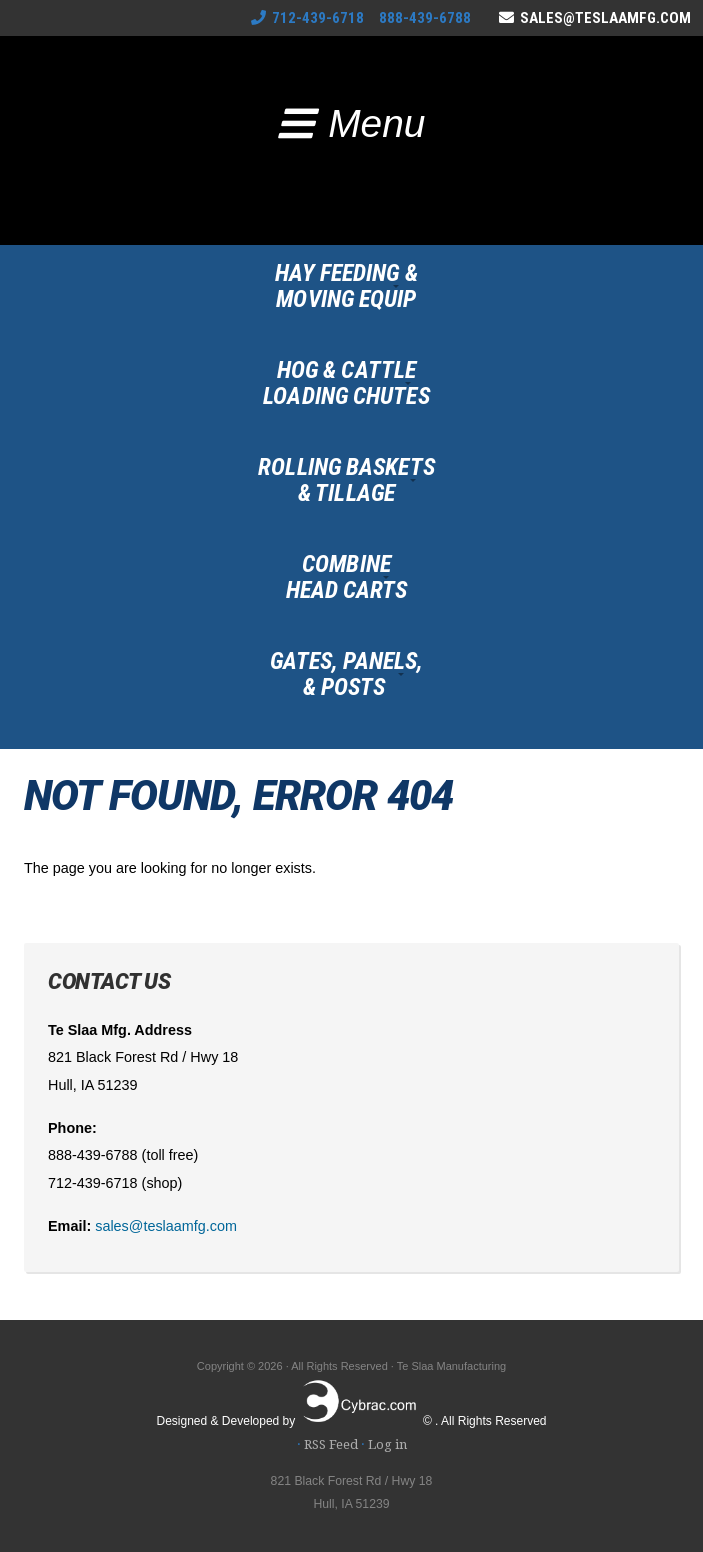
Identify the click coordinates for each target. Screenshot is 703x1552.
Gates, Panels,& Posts (346, 674)
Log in (387, 1444)
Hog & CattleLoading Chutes (346, 383)
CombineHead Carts (347, 577)
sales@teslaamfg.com (605, 18)
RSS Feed (331, 1444)
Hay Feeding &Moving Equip (346, 286)
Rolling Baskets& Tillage (346, 480)
